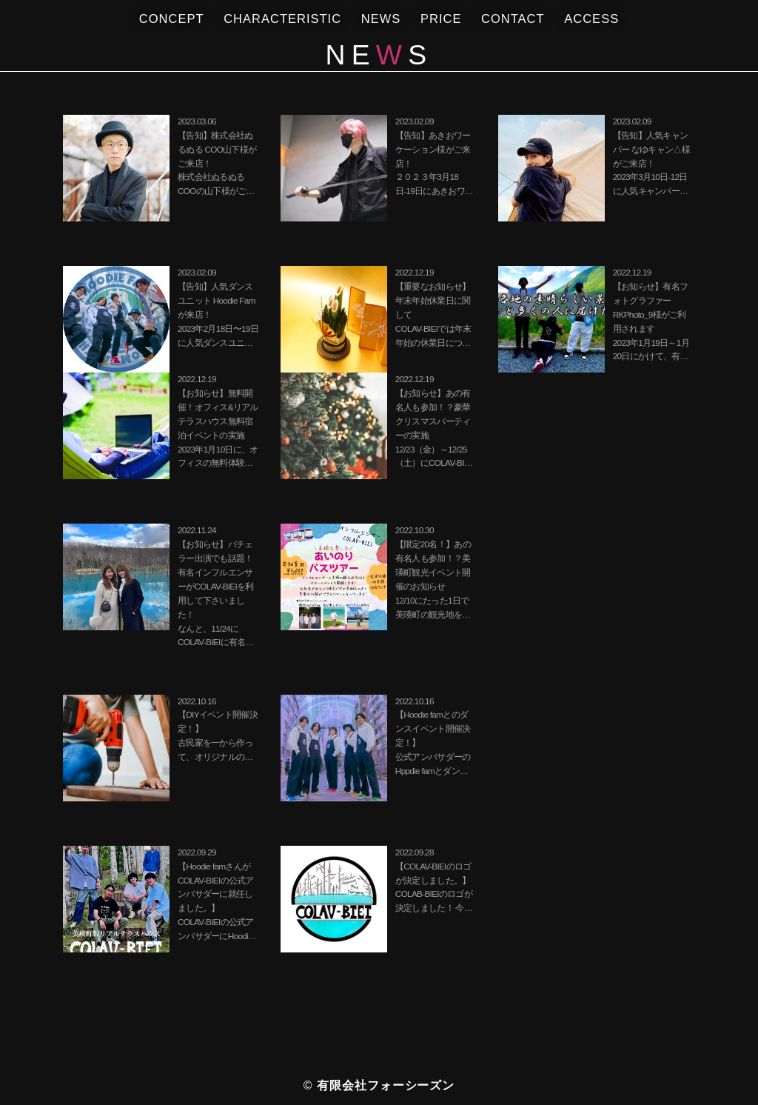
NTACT (513, 19)
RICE (440, 19)
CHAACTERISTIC (282, 19)
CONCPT (171, 19)
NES (381, 19)
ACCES (591, 19)
